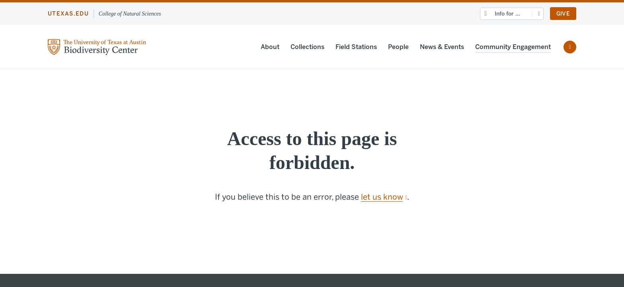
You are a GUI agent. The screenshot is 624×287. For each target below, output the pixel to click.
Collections (307, 47)
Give (563, 13)
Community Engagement (513, 47)
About (270, 47)
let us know (384, 197)
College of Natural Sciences (130, 14)
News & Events (442, 47)
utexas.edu (68, 13)
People (398, 47)
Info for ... (507, 13)
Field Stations (356, 47)
